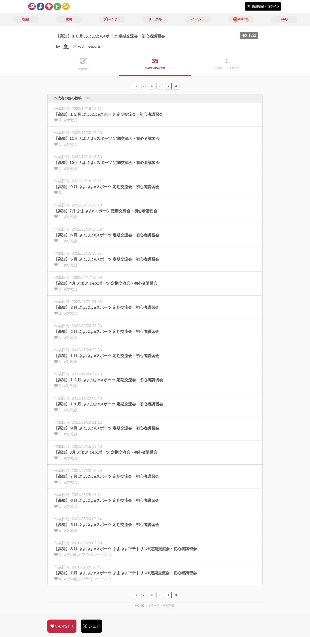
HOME (139, 605)
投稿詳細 (169, 605)
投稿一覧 (153, 605)
